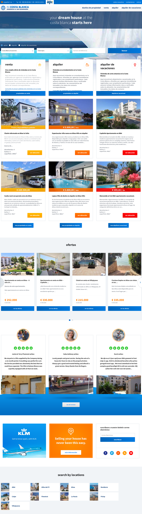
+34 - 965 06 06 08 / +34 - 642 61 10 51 (31, 2)
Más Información (71, 452)
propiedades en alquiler (70, 93)
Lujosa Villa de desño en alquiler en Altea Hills (68, 196)
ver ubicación (35, 153)
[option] (17, 282)
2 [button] (72, 320)
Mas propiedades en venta (23, 225)
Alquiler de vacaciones (131, 7)
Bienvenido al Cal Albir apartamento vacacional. (117, 196)
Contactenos (130, 2)
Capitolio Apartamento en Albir (111, 133)
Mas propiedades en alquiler (71, 225)
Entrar (139, 2)
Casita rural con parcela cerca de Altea (18, 196)
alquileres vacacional (118, 93)
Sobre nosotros (118, 2)
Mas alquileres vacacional (118, 225)
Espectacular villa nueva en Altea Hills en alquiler (70, 133)
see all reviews (71, 405)
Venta (106, 7)
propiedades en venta (23, 93)
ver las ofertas (17, 308)
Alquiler (115, 7)
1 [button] (70, 320)
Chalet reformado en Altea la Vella (16, 133)
